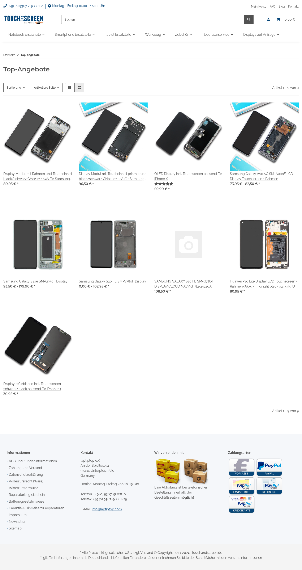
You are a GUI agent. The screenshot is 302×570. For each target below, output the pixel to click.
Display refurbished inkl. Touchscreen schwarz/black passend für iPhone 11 (32, 386)
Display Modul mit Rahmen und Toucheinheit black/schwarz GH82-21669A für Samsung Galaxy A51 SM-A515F (37, 176)
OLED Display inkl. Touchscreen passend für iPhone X (188, 176)
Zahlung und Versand (25, 468)
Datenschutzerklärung (26, 475)
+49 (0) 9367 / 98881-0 (23, 6)
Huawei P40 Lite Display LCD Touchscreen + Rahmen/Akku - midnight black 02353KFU (263, 283)
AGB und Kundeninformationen (33, 461)
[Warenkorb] (286, 19)
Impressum (18, 515)
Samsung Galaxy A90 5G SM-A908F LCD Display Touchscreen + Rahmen (261, 176)
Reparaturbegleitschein (27, 495)
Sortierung (14, 87)
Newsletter (17, 522)
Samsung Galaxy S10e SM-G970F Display (35, 281)
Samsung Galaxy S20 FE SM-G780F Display (112, 281)
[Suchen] (152, 19)
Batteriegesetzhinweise (26, 501)
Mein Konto (258, 6)
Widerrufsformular (23, 488)
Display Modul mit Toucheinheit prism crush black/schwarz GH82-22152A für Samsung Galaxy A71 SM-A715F (112, 176)
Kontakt (293, 6)
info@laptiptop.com (107, 509)
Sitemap (15, 528)
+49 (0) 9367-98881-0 (109, 494)
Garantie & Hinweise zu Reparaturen (36, 508)
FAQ (272, 6)
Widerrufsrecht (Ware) (26, 481)
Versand (146, 553)
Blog (282, 6)
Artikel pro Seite (45, 87)
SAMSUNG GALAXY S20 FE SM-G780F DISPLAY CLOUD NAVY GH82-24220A (184, 283)
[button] (268, 19)
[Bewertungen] (163, 184)
